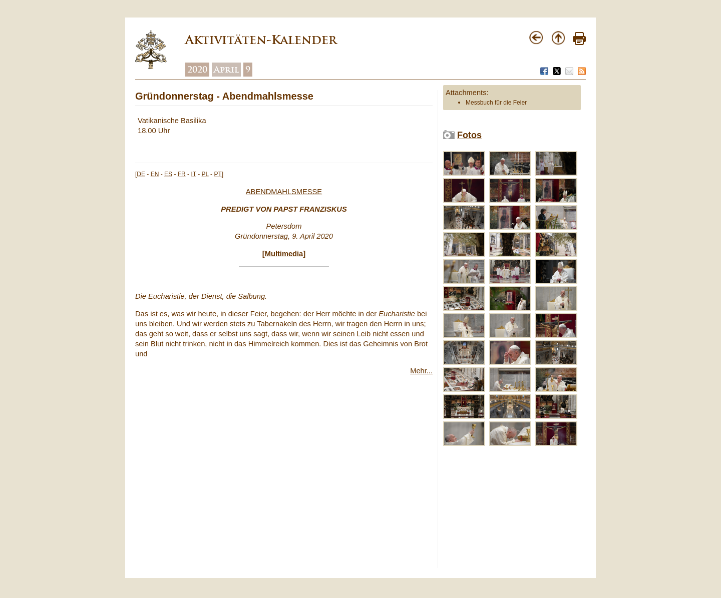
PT (217, 174)
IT (193, 174)
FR (182, 174)
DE (141, 174)
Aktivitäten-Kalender (260, 40)
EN (155, 174)
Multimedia (284, 254)
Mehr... (421, 371)
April (226, 69)
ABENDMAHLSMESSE (284, 192)
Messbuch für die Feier (496, 102)
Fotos (469, 135)
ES (168, 174)
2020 (197, 69)
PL (205, 174)
